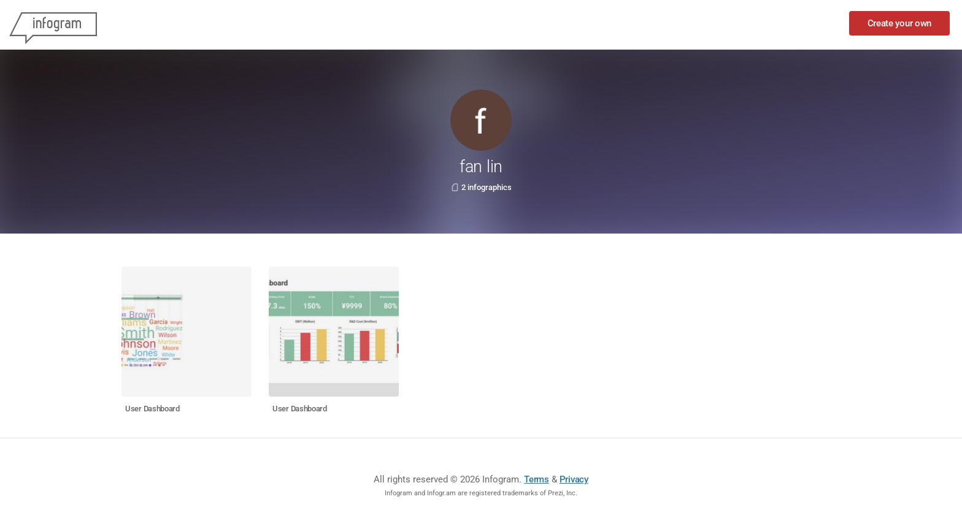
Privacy (574, 479)
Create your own (900, 23)
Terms (536, 479)
